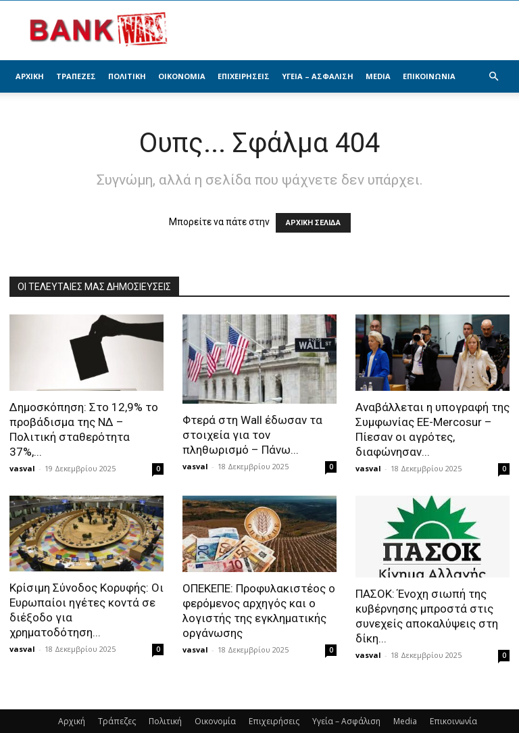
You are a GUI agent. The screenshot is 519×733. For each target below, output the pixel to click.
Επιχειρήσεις (244, 76)
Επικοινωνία (429, 76)
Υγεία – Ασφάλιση (317, 76)
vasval (22, 468)
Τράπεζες (76, 76)
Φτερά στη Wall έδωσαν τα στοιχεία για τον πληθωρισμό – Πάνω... (252, 434)
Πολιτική (127, 76)
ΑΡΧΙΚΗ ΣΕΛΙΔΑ (313, 222)
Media (378, 76)
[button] (493, 76)
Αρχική (30, 76)
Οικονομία (181, 76)
